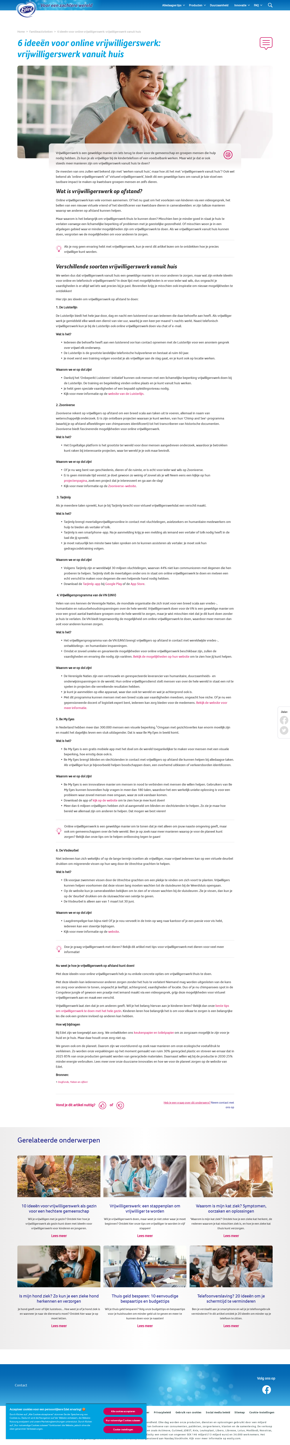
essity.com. (234, 1438)
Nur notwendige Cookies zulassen (123, 1420)
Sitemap (240, 1412)
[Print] (228, 154)
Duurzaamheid (219, 5)
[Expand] (184, 5)
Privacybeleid (162, 1412)
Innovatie (240, 5)
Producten (195, 5)
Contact (21, 1385)
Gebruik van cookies (189, 1412)
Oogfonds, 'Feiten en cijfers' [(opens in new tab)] (73, 1082)
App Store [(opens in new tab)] (137, 584)
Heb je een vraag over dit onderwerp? (187, 1102)
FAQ (256, 5)
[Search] (270, 5)
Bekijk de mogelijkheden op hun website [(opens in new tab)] (161, 656)
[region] (76, 1421)
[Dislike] (120, 1105)
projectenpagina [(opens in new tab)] (75, 480)
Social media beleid (218, 1412)
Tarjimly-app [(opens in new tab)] (91, 584)
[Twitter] (284, 730)
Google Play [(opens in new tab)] (113, 584)
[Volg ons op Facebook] (266, 1388)
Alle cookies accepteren (123, 1411)
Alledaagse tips (171, 5)
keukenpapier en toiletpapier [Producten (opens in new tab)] (154, 1032)
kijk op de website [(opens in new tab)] (105, 800)
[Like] (102, 1105)
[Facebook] (284, 720)
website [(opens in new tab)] (113, 931)
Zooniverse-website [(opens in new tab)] (122, 486)
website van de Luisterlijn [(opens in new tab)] (126, 393)
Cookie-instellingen (261, 1412)
